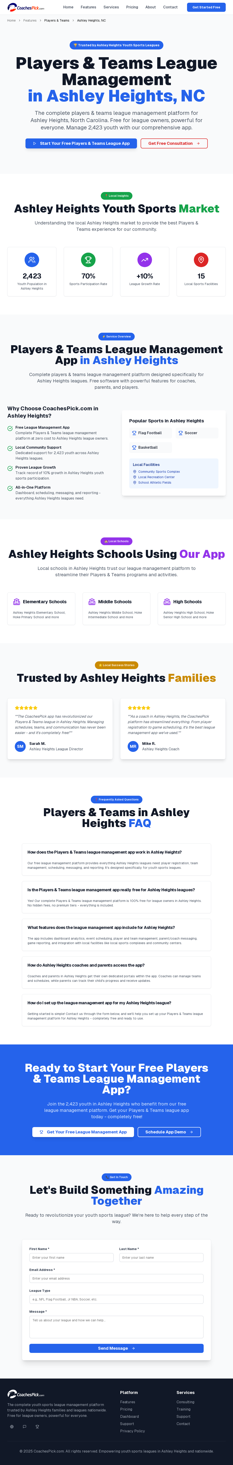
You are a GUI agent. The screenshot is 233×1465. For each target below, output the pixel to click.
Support (127, 1424)
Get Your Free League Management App (83, 1132)
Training (183, 1409)
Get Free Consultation (174, 143)
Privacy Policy (132, 1431)
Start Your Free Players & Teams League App (81, 143)
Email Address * (42, 1270)
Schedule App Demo (169, 1132)
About (150, 7)
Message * (38, 1311)
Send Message (116, 1348)
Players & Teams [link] (56, 20)
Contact (170, 7)
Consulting (185, 1402)
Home (68, 7)
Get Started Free (206, 7)
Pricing (132, 7)
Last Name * (129, 1249)
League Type (39, 1291)
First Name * (39, 1249)
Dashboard (129, 1416)
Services (111, 7)
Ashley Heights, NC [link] (91, 20)
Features (88, 7)
